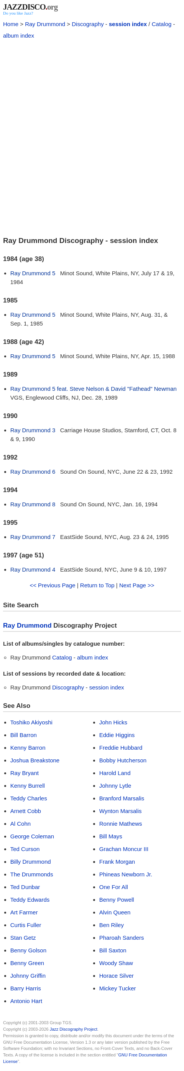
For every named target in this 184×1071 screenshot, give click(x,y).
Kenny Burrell (27, 785)
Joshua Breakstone (34, 760)
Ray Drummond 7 (33, 537)
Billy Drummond (30, 861)
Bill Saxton (113, 950)
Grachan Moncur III (123, 849)
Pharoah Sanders (121, 937)
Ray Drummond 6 (33, 471)
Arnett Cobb (25, 811)
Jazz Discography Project (73, 1029)
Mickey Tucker (117, 988)
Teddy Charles (28, 798)
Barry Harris (25, 988)
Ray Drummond (45, 24)
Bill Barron (23, 735)
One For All (113, 887)
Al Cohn (20, 823)
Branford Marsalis (122, 798)
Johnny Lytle (115, 785)
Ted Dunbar (25, 887)
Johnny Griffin (28, 975)
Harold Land (115, 773)
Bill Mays (110, 836)
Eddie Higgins (117, 735)
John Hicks (113, 722)
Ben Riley (111, 925)
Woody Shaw (116, 963)
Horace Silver (116, 975)
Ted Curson (25, 849)
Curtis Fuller (25, 925)
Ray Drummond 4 (33, 569)
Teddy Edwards (30, 899)
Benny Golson (28, 950)
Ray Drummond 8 (33, 504)
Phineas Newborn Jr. (125, 874)
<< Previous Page (52, 585)
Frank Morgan (117, 861)
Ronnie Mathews (120, 823)
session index (128, 24)
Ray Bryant (24, 773)
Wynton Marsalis (120, 811)
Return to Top (97, 585)
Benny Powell (116, 899)
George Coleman (32, 836)
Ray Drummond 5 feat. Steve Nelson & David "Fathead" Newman (93, 388)
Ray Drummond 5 (33, 273)
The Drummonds (31, 874)
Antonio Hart (26, 1001)
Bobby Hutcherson (122, 760)
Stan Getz (23, 937)
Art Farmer (24, 912)
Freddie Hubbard (121, 747)
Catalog (162, 24)
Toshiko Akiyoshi (31, 722)
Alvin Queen (115, 912)
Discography (88, 24)
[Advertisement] (92, 137)
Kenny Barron (28, 747)
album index (18, 35)
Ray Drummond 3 (33, 430)
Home (10, 24)
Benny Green (27, 963)
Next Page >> (136, 585)
